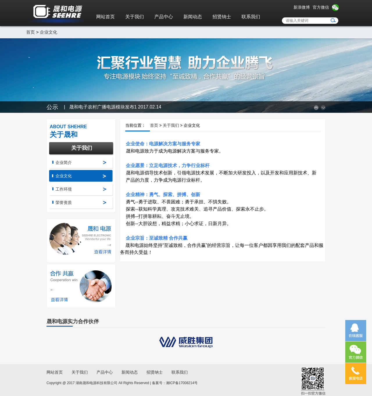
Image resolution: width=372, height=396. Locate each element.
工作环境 (64, 189)
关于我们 (134, 16)
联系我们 (251, 16)
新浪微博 (302, 7)
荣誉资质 (64, 202)
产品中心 (163, 16)
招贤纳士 (221, 16)
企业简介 (64, 162)
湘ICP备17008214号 (182, 383)
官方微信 (321, 7)
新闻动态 (192, 16)
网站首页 (105, 16)
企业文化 (48, 32)
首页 (30, 32)
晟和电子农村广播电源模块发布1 (115, 106)
